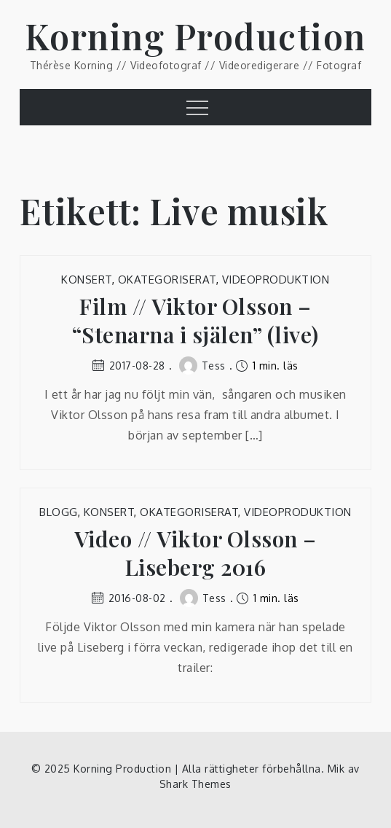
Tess (202, 365)
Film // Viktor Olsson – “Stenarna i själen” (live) (195, 320)
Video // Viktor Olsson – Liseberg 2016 (195, 553)
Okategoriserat (167, 279)
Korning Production (195, 35)
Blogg (58, 512)
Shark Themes (195, 784)
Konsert (86, 279)
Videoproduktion (276, 279)
